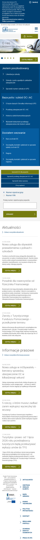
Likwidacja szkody (13, 74)
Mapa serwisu (26, 495)
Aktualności (28, 480)
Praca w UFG (27, 538)
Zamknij (35, 2)
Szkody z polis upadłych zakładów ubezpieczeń (19, 81)
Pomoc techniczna (27, 502)
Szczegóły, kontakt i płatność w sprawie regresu (21, 160)
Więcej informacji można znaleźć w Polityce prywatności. (13, 20)
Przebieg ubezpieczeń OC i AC (17, 109)
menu (36, 31)
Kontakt (26, 516)
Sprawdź (9, 214)
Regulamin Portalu (27, 522)
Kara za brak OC (12, 139)
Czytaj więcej (9, 271)
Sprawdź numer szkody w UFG (17, 89)
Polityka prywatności (28, 510)
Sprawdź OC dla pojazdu (20, 172)
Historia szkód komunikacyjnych (18, 115)
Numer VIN (10, 195)
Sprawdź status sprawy (20, 181)
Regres (8, 153)
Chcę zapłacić (20, 185)
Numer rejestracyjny (14, 192)
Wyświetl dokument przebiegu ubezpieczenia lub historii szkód (18, 123)
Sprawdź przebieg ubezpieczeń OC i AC (20, 176)
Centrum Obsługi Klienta (26, 487)
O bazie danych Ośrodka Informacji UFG (21, 103)
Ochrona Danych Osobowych (27, 531)
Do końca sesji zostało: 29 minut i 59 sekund (15, 25)
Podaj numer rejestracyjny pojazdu (16, 200)
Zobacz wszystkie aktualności (14, 232)
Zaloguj (29, 36)
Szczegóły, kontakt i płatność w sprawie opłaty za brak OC (21, 146)
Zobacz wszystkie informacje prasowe (16, 355)
